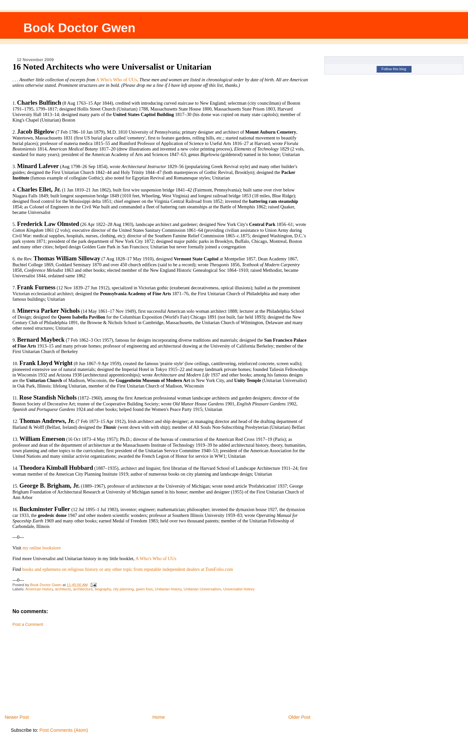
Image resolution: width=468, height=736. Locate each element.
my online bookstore (41, 547)
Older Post (299, 717)
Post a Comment (27, 624)
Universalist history (239, 589)
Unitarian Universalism (202, 589)
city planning (123, 589)
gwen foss (144, 589)
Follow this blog (394, 69)
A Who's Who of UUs (116, 79)
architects (63, 589)
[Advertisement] (59, 668)
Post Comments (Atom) (63, 730)
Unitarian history (168, 589)
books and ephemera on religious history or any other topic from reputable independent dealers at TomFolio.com (127, 569)
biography (103, 589)
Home (158, 717)
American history (39, 589)
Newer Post (17, 717)
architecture (83, 589)
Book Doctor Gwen (79, 28)
